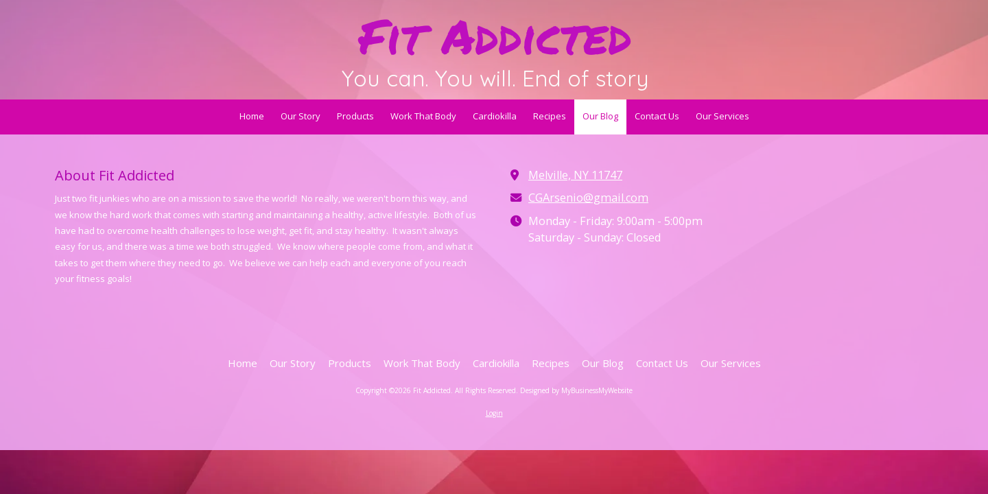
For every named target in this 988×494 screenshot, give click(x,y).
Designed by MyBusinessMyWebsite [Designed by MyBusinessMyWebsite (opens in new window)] (576, 390)
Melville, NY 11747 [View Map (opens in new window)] (575, 175)
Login (494, 413)
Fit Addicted (495, 35)
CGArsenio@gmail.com (588, 197)
